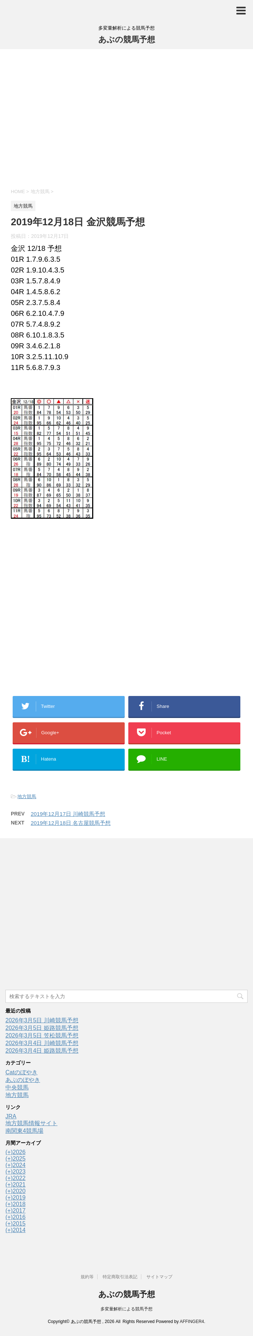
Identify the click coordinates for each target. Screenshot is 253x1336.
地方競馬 (26, 796)
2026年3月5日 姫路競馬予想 (41, 1028)
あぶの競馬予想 (126, 39)
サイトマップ (159, 1276)
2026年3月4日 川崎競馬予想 (41, 1043)
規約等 (87, 1276)
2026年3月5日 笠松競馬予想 (41, 1035)
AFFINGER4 (192, 1321)
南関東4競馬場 (24, 1131)
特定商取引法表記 (120, 1276)
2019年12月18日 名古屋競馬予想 (71, 823)
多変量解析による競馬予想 (126, 1308)
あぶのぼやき (22, 1080)
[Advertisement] (126, 117)
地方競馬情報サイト (31, 1123)
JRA (10, 1116)
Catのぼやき (21, 1072)
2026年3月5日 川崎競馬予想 (41, 1020)
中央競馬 (17, 1087)
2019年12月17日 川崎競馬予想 (68, 814)
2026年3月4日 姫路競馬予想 (41, 1051)
